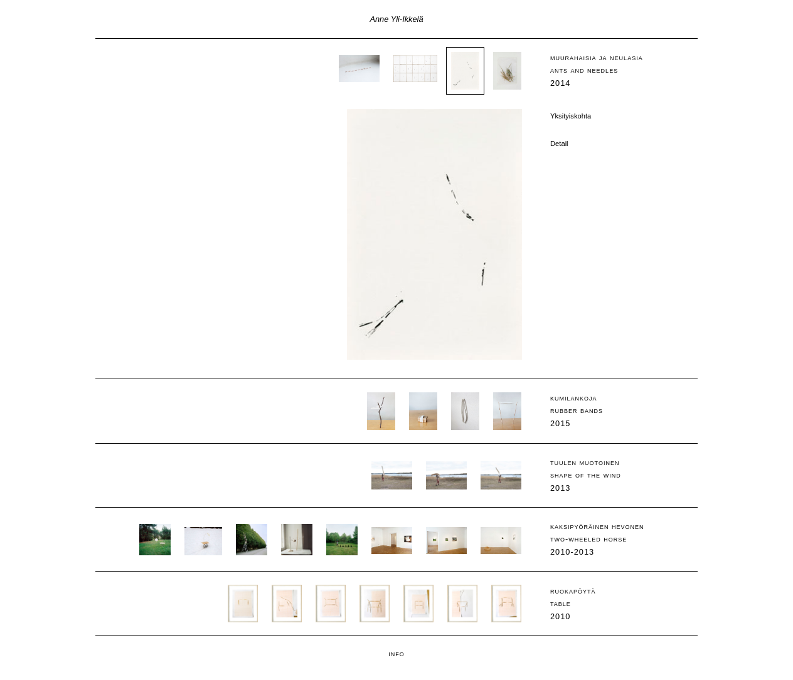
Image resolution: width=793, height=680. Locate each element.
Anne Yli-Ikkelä (396, 19)
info (396, 653)
